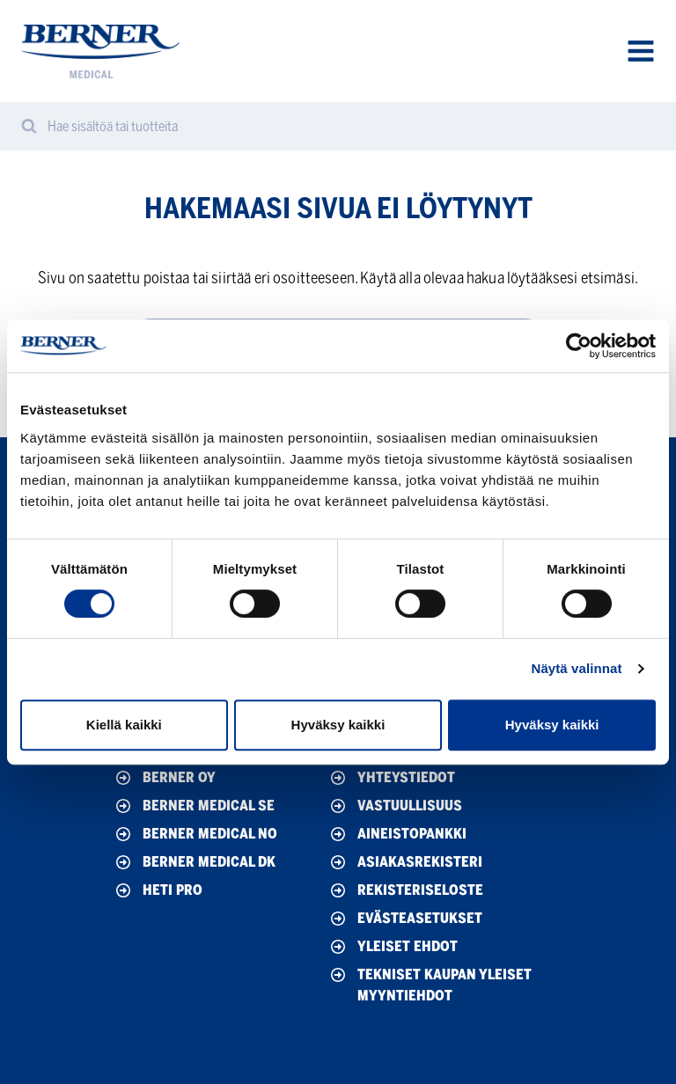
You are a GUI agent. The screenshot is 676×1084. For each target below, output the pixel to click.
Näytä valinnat (576, 668)
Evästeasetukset (404, 918)
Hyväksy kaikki (338, 724)
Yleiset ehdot (392, 946)
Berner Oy (164, 777)
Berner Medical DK (194, 862)
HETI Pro (157, 890)
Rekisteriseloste (405, 890)
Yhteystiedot (391, 777)
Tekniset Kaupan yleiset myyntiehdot (429, 984)
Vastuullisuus (394, 806)
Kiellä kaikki (124, 724)
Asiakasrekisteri (404, 862)
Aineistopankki (397, 834)
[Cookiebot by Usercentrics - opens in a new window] (579, 346)
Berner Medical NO (195, 834)
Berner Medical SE (194, 806)
